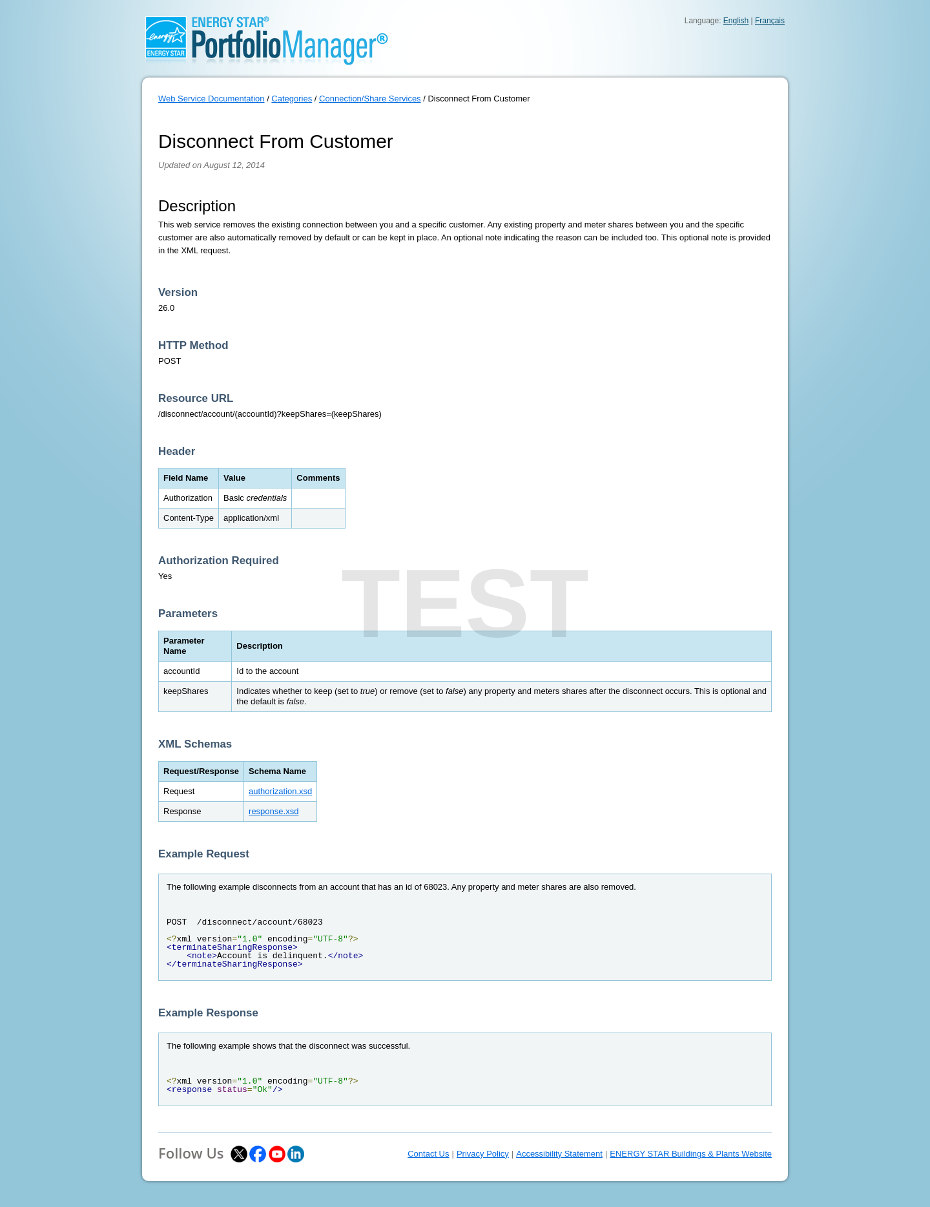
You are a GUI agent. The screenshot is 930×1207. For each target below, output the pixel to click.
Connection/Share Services (370, 98)
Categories (291, 98)
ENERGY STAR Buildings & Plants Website (691, 1154)
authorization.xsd (280, 791)
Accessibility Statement (559, 1154)
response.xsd (273, 811)
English (736, 20)
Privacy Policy (483, 1154)
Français (770, 20)
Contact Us (428, 1154)
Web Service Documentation (211, 98)
